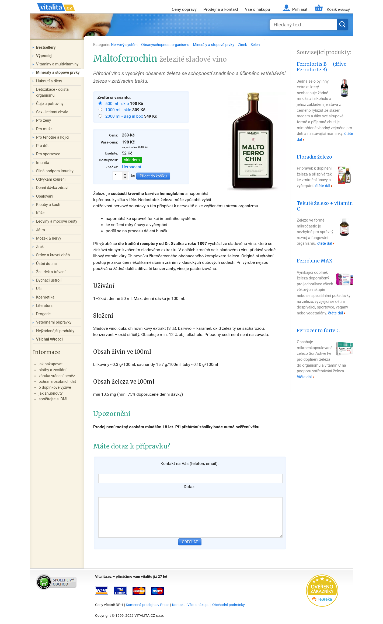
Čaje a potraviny (50, 103)
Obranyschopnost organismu (165, 45)
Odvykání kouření (50, 179)
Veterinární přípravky (53, 322)
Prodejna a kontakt (220, 9)
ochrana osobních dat (57, 381)
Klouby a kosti (48, 204)
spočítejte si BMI (53, 399)
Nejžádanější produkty (55, 331)
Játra (40, 230)
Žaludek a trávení (50, 272)
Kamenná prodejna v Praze (147, 604)
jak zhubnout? (50, 393)
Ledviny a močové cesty (56, 221)
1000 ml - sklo (118, 109)
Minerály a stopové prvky (214, 45)
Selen (255, 45)
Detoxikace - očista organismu (52, 92)
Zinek (243, 45)
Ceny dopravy (184, 9)
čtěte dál (322, 186)
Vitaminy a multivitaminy (57, 64)
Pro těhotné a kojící (52, 137)
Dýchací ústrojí (48, 280)
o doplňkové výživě (55, 387)
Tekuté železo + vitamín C (325, 206)
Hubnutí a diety (49, 81)
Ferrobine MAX (314, 261)
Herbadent (131, 166)
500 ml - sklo (117, 103)
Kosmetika (45, 297)
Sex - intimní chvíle (52, 112)
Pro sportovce (48, 154)
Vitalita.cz (56, 13)
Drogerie (43, 314)
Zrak (40, 246)
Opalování (44, 196)
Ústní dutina (46, 263)
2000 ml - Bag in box (124, 116)
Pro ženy (43, 120)
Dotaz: (190, 486)
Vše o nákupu (257, 9)
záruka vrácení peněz (57, 376)
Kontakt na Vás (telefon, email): (189, 463)
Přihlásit (299, 9)
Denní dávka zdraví (52, 187)
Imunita (42, 162)
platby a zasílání (52, 370)
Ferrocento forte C (318, 331)
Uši (38, 288)
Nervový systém (124, 45)
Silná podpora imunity (55, 171)
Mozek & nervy (48, 238)
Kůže (40, 213)
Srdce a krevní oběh (53, 255)
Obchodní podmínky (228, 604)
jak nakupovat (50, 364)
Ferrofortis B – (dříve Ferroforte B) (321, 67)
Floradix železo (314, 157)
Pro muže (44, 129)
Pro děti (43, 145)
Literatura (44, 305)
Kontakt (178, 604)
